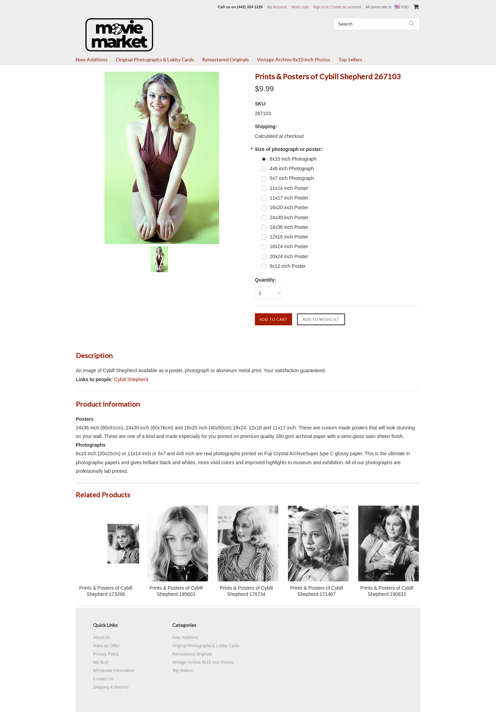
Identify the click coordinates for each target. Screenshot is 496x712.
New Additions (92, 59)
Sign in (319, 7)
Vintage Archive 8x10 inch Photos (293, 59)
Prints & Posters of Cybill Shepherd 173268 (105, 591)
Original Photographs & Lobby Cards (155, 59)
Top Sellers (350, 59)
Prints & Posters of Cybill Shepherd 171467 (316, 591)
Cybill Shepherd (131, 379)
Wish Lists (300, 7)
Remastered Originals (225, 59)
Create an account (345, 7)
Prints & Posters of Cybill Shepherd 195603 (176, 591)
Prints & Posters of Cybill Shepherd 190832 (386, 591)
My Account (277, 7)
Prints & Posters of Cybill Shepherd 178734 (246, 591)
